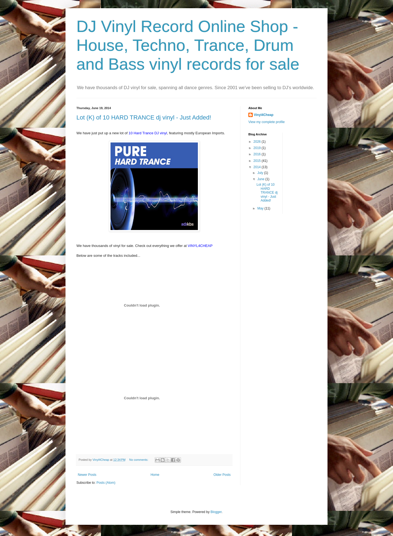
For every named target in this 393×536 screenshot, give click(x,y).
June (261, 179)
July (260, 173)
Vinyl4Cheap (263, 115)
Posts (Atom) (105, 483)
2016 (258, 154)
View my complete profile (266, 122)
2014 (258, 167)
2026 (258, 142)
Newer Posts (87, 475)
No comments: (139, 459)
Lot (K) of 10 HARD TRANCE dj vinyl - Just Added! (143, 117)
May (260, 208)
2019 (258, 148)
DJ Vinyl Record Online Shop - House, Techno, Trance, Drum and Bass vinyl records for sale (187, 45)
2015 (258, 161)
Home (155, 475)
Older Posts (222, 475)
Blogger (216, 512)
